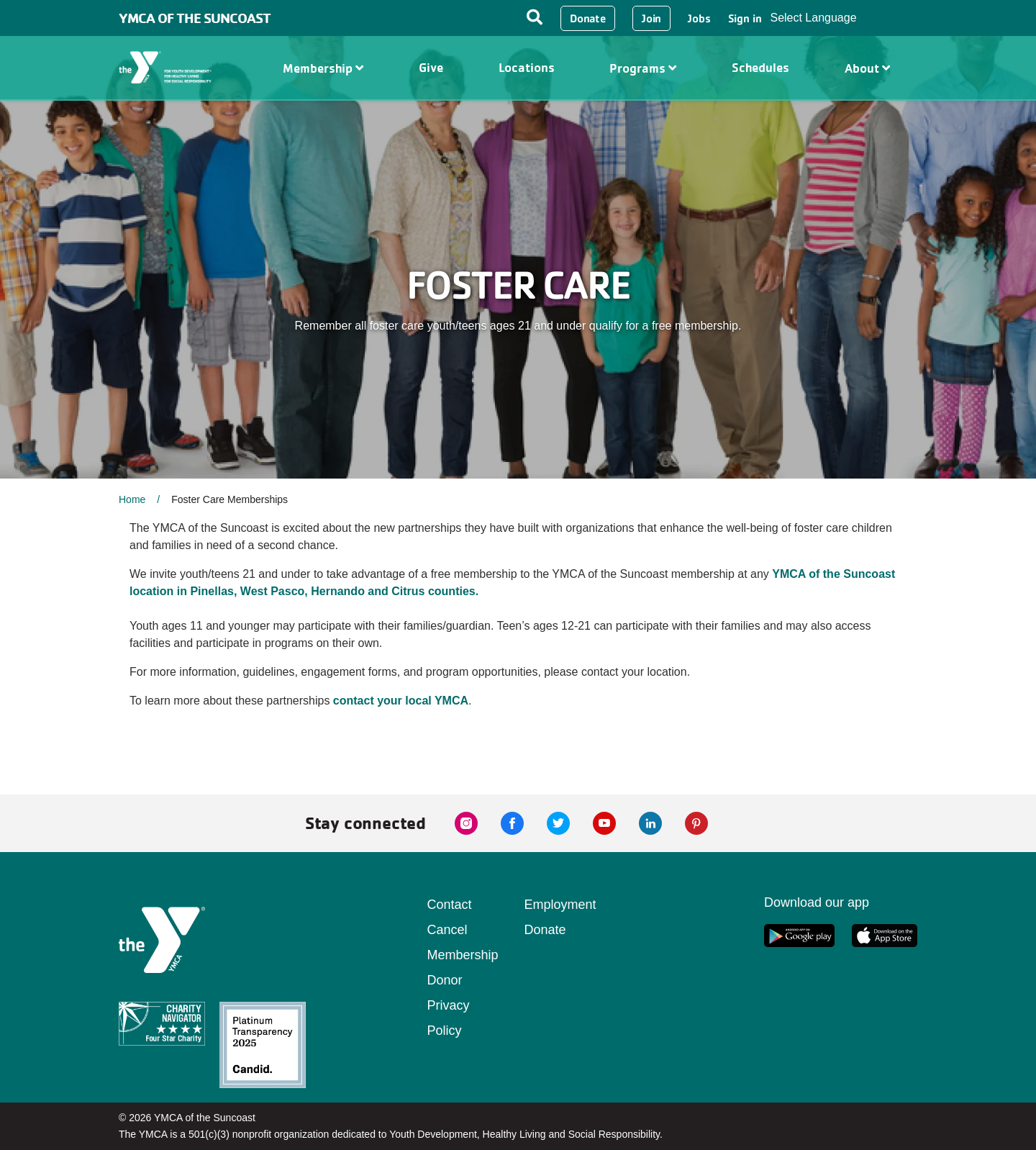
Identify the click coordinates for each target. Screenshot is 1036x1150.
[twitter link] (558, 823)
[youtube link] (604, 823)
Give (431, 67)
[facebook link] (512, 823)
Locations (527, 67)
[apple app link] (884, 935)
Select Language (813, 18)
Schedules (760, 67)
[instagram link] (466, 823)
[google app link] (799, 935)
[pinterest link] (696, 823)
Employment (560, 904)
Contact (449, 904)
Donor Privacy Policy (448, 1005)
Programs (642, 68)
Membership (323, 68)
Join (651, 18)
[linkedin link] (650, 823)
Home (132, 499)
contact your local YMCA (400, 700)
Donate (588, 18)
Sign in (745, 18)
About (867, 68)
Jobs (699, 18)
